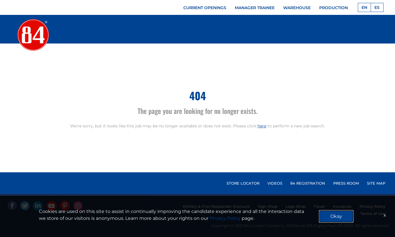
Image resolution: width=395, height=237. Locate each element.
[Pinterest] (65, 205)
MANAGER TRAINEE (255, 7)
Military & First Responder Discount (216, 206)
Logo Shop (295, 206)
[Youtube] (51, 206)
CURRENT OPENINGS (204, 7)
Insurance (342, 206)
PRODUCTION (333, 7)
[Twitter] (24, 205)
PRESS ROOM (346, 183)
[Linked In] (38, 205)
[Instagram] (78, 206)
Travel (319, 206)
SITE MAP (376, 183)
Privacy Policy (372, 206)
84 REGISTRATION (307, 183)
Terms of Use (372, 213)
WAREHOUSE (297, 7)
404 (197, 95)
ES (377, 7)
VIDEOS (274, 183)
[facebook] (12, 205)
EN (364, 7)
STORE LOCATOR (243, 183)
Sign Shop (267, 206)
